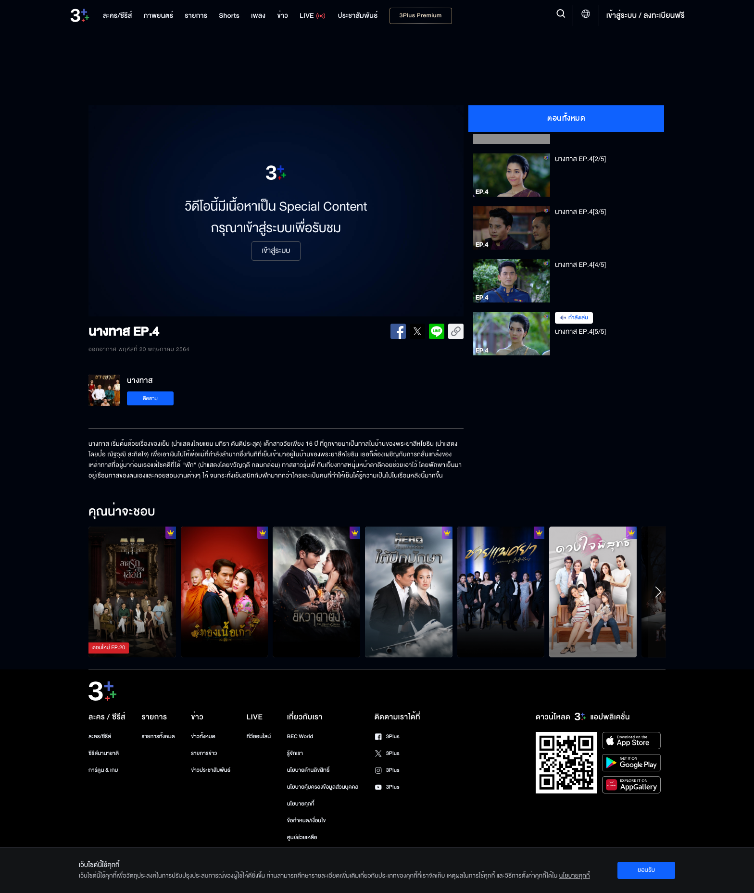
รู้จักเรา (295, 753)
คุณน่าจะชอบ (121, 512)
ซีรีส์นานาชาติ (103, 753)
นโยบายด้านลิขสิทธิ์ (308, 770)
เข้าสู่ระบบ (276, 251)
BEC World (300, 736)
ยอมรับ (646, 870)
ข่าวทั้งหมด (203, 736)
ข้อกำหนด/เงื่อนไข (306, 820)
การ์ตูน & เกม (103, 770)
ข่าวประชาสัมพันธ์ (210, 770)
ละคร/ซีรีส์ (99, 736)
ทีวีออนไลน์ (259, 736)
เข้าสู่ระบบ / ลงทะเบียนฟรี (645, 15)
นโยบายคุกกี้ (300, 803)
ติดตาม (150, 398)
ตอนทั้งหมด (566, 118)
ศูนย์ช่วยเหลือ (302, 837)
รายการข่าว (204, 753)
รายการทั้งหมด (158, 736)
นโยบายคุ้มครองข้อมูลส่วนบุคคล (323, 787)
